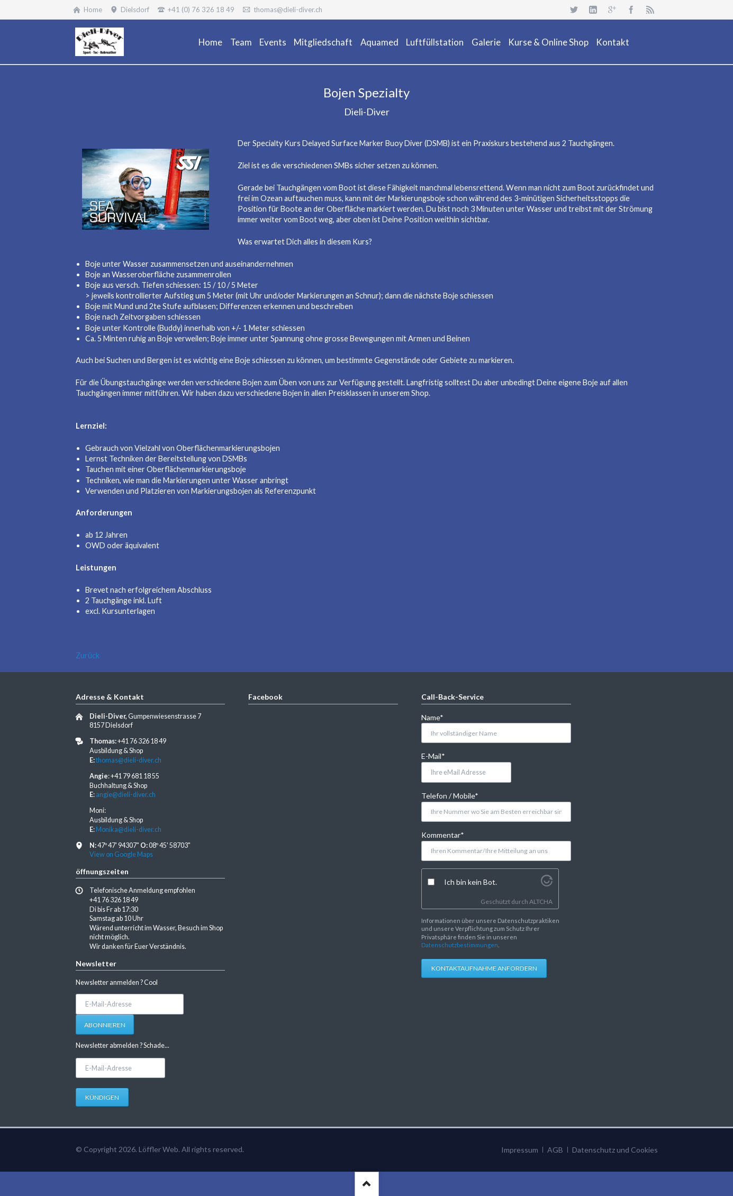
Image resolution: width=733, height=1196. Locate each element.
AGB (555, 1149)
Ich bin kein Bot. (470, 881)
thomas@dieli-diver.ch (128, 760)
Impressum (519, 1149)
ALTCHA (541, 901)
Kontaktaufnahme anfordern (484, 968)
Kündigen (102, 1097)
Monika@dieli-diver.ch (128, 829)
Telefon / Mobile (449, 795)
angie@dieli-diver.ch (126, 795)
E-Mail (438, 755)
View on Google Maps (121, 854)
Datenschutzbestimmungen (459, 944)
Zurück (87, 655)
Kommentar (442, 834)
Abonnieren (104, 1025)
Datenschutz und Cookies (615, 1149)
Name (438, 717)
